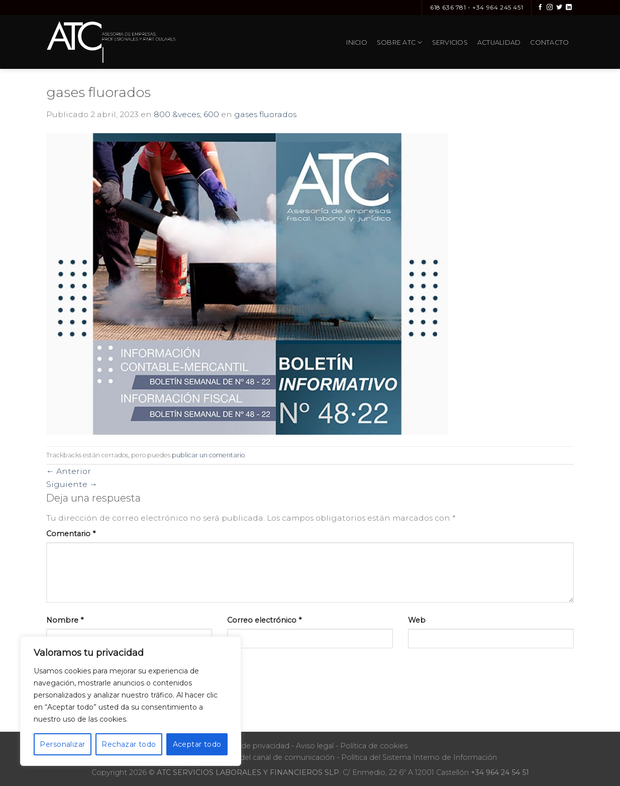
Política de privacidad (251, 745)
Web (417, 620)
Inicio (356, 42)
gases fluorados (265, 114)
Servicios (450, 42)
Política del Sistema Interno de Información (419, 757)
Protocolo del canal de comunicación (268, 757)
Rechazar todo (128, 744)
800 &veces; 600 (186, 114)
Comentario (70, 533)
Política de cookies (373, 745)
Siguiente (71, 484)
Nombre (64, 620)
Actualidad (499, 42)
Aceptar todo (197, 744)
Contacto (549, 42)
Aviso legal (315, 745)
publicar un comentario (208, 455)
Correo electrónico (264, 620)
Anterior (68, 471)
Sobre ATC (400, 42)
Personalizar (62, 744)
